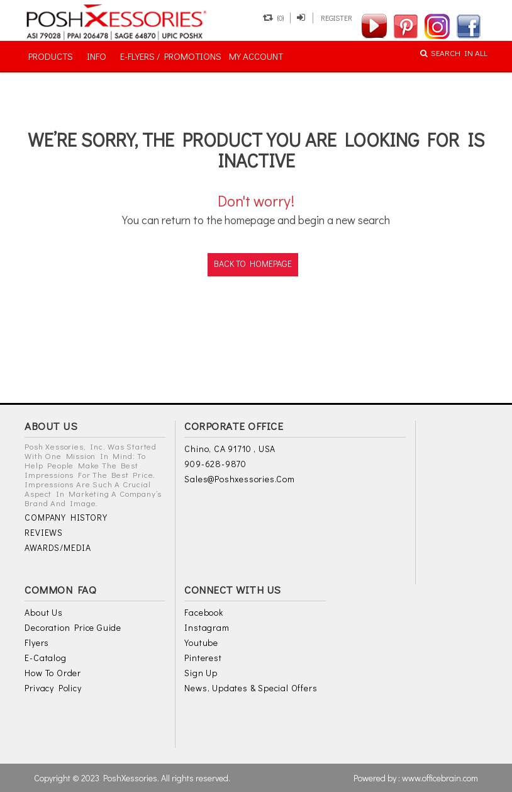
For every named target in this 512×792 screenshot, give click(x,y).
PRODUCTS (50, 56)
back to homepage (253, 263)
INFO (96, 56)
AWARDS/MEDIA (58, 547)
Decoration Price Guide (73, 627)
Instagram (206, 627)
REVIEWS (44, 532)
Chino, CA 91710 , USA (229, 449)
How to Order (53, 673)
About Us (43, 612)
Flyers (37, 642)
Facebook (203, 612)
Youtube (201, 642)
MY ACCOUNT (256, 56)
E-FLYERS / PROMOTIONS (170, 56)
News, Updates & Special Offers (250, 688)
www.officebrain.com (440, 778)
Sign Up (201, 673)
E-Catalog (45, 658)
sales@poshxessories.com (239, 479)
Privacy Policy (53, 688)
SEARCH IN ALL (453, 52)
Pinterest (202, 658)
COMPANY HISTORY (66, 517)
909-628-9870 (215, 464)
